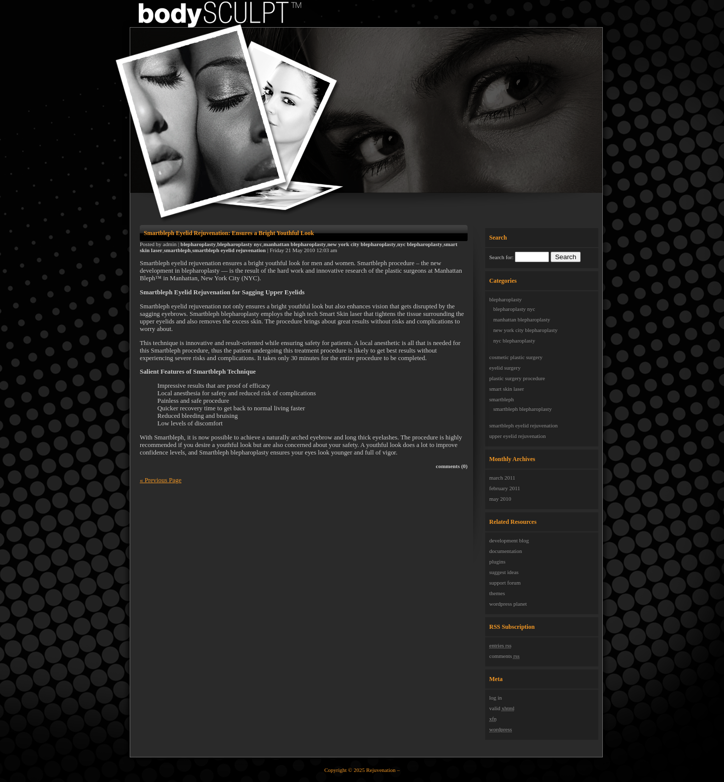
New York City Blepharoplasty (525, 330)
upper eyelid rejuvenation (517, 436)
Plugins (497, 561)
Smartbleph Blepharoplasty (522, 409)
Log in (495, 698)
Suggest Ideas (503, 572)
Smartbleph (501, 399)
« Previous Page (161, 480)
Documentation (505, 551)
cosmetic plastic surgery (515, 357)
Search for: (501, 257)
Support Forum (505, 583)
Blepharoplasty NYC (514, 309)
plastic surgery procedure (517, 378)
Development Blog (509, 540)
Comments (504, 656)
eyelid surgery (504, 368)
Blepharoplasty (505, 299)
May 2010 (500, 499)
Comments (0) (452, 466)
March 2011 (502, 478)
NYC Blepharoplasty (514, 341)
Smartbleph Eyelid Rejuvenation (523, 425)
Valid (501, 708)
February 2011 (504, 488)
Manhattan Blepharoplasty (521, 319)
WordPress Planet (508, 604)
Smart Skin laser (506, 389)
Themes (497, 593)
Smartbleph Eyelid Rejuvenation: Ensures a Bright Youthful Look (229, 233)
